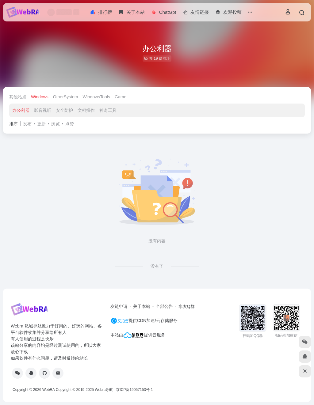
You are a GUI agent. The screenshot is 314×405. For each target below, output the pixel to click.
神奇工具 (108, 110)
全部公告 (164, 306)
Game (120, 96)
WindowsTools (96, 96)
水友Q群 (186, 306)
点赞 (69, 123)
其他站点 (17, 96)
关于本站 (141, 306)
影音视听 (42, 110)
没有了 (157, 266)
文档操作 (86, 110)
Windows (39, 96)
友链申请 (119, 306)
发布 (27, 123)
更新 (41, 123)
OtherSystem (65, 96)
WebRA (48, 390)
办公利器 (20, 110)
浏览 (55, 123)
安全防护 (64, 110)
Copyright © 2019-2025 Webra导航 (86, 390)
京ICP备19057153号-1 (134, 390)
